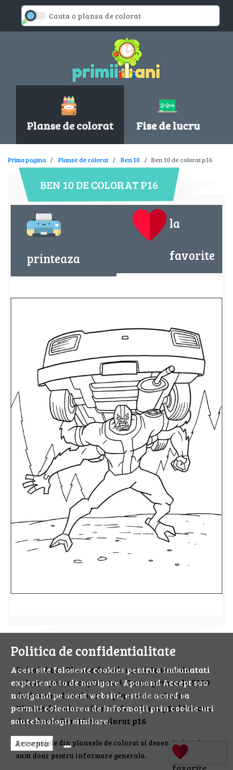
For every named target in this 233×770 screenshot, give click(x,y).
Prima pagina (27, 159)
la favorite (174, 235)
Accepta (31, 743)
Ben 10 (130, 159)
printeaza (53, 237)
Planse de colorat (83, 159)
